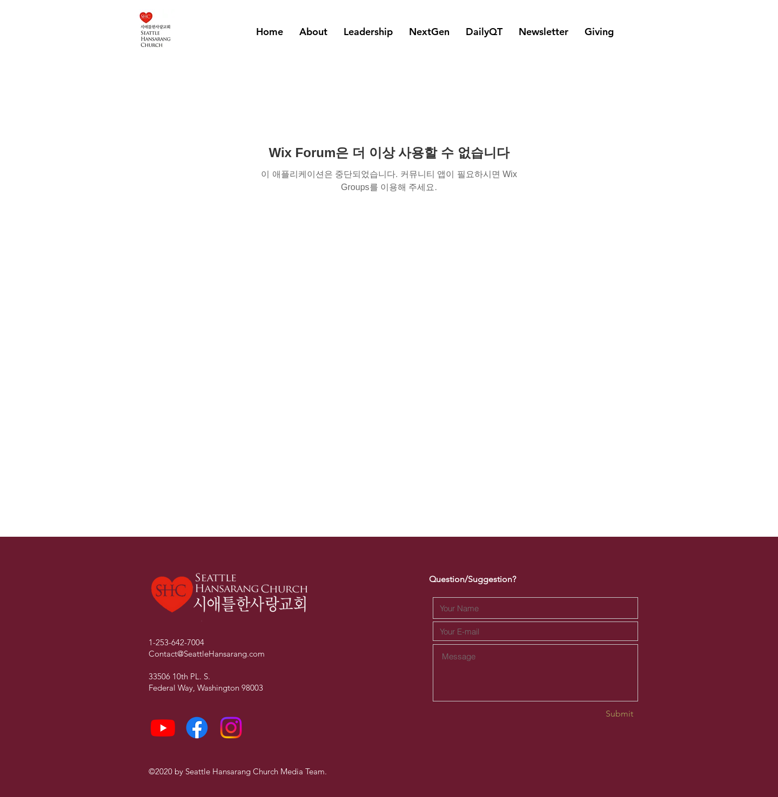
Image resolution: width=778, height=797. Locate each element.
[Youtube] (163, 727)
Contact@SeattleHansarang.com (207, 654)
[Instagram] (231, 727)
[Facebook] (197, 727)
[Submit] (594, 714)
